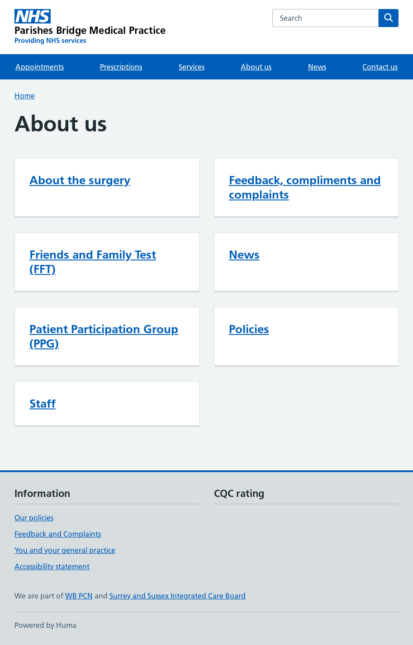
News (317, 66)
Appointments (39, 66)
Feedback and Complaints (57, 533)
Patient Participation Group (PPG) (103, 336)
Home (24, 95)
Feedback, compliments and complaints (305, 187)
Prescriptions (121, 66)
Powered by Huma (45, 625)
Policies (249, 329)
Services (191, 66)
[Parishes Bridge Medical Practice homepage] (90, 27)
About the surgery (79, 180)
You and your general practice (64, 550)
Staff (42, 403)
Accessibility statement (52, 566)
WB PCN (79, 595)
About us (256, 66)
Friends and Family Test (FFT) (92, 261)
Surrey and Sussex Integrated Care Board (177, 595)
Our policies (33, 517)
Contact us (380, 66)
